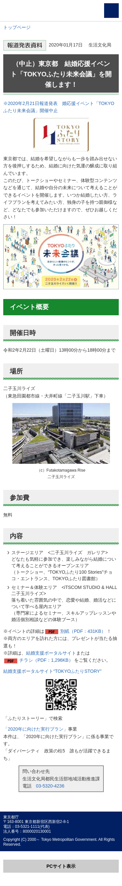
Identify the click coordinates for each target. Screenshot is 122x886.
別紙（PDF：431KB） (83, 631)
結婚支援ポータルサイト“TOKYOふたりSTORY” (52, 671)
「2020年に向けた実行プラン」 (35, 729)
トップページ (17, 27)
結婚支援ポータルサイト (51, 653)
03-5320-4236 (50, 785)
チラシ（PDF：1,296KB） (46, 660)
